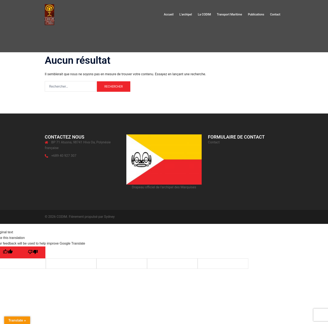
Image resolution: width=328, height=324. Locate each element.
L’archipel (185, 14)
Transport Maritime (229, 14)
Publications (256, 14)
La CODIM (204, 14)
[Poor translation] (32, 252)
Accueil (168, 14)
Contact (275, 14)
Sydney (109, 217)
